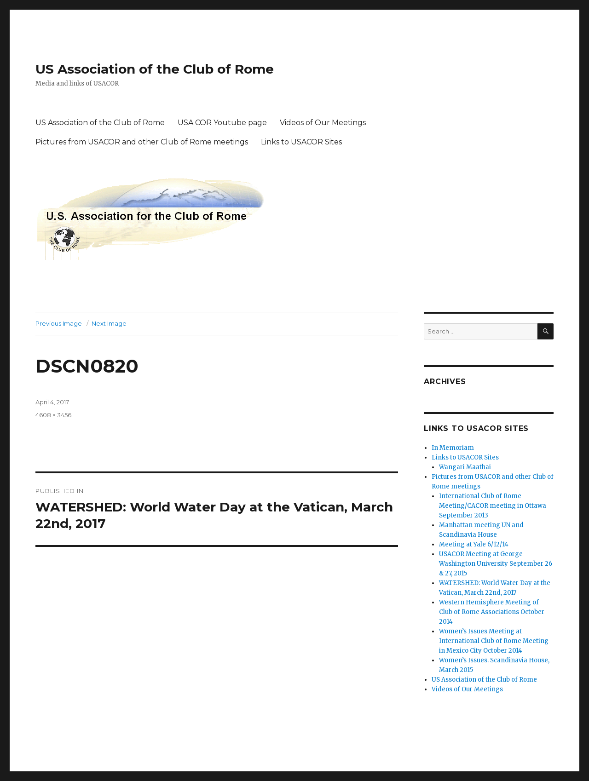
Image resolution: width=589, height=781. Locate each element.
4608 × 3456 (53, 415)
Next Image (109, 323)
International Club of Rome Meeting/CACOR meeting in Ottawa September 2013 (492, 505)
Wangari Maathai (465, 467)
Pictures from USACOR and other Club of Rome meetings (141, 142)
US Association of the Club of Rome (154, 69)
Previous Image (58, 323)
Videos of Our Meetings (323, 122)
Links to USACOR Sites (301, 142)
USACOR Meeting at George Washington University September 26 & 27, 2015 (495, 563)
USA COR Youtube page (222, 122)
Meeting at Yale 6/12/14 (473, 544)
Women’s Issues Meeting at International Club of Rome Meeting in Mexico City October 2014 (494, 641)
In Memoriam (453, 448)
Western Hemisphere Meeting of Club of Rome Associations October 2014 (491, 612)
